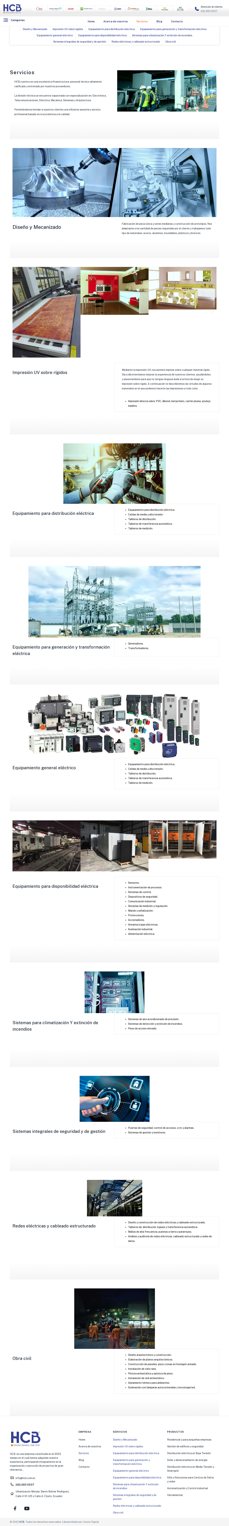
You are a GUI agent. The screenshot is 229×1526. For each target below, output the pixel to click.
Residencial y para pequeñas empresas (189, 1439)
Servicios (142, 21)
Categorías (18, 20)
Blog (159, 21)
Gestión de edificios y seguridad (185, 1446)
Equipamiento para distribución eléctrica (111, 29)
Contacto (177, 21)
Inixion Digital (91, 1521)
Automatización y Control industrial (187, 1488)
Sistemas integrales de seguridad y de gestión (79, 41)
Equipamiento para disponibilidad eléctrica (102, 35)
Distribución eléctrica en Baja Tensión (189, 1453)
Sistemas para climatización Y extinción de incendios (162, 35)
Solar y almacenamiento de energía (187, 1460)
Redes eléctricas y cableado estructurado (135, 41)
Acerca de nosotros (115, 21)
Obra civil (170, 41)
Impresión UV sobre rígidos (68, 29)
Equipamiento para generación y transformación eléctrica (173, 29)
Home (91, 21)
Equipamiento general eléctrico (55, 35)
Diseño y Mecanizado (35, 29)
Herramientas (175, 1495)
